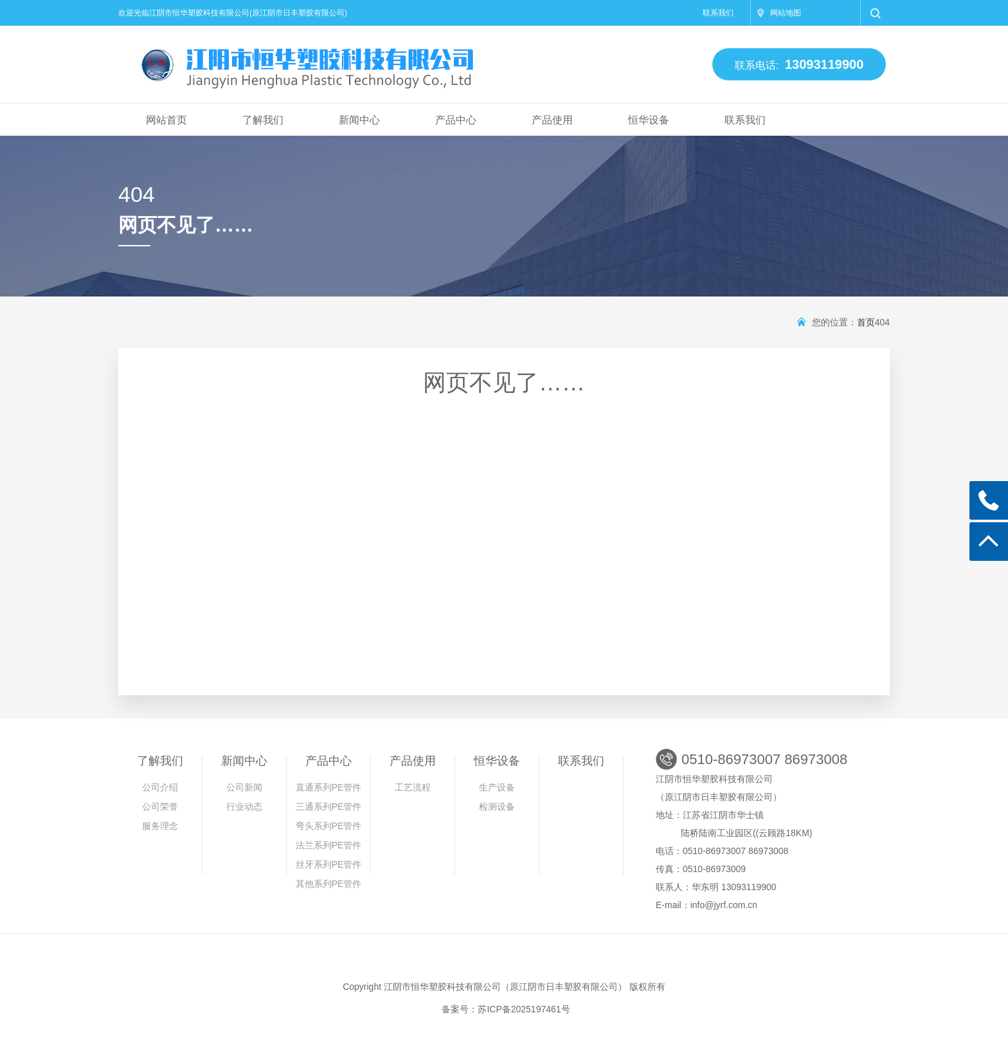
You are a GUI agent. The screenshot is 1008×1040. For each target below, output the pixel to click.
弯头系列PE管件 (329, 826)
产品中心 (455, 119)
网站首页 (166, 119)
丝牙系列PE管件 (329, 864)
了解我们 (263, 119)
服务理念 (160, 826)
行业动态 (244, 806)
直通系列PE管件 (329, 787)
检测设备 (497, 806)
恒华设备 (648, 119)
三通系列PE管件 (329, 806)
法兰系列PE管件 (329, 845)
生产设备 (497, 787)
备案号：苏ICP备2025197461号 (506, 1009)
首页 (866, 322)
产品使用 (552, 119)
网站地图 (785, 12)
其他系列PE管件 (329, 884)
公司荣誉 (160, 806)
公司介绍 (160, 787)
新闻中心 (359, 119)
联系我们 (718, 12)
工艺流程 (413, 787)
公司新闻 (244, 787)
